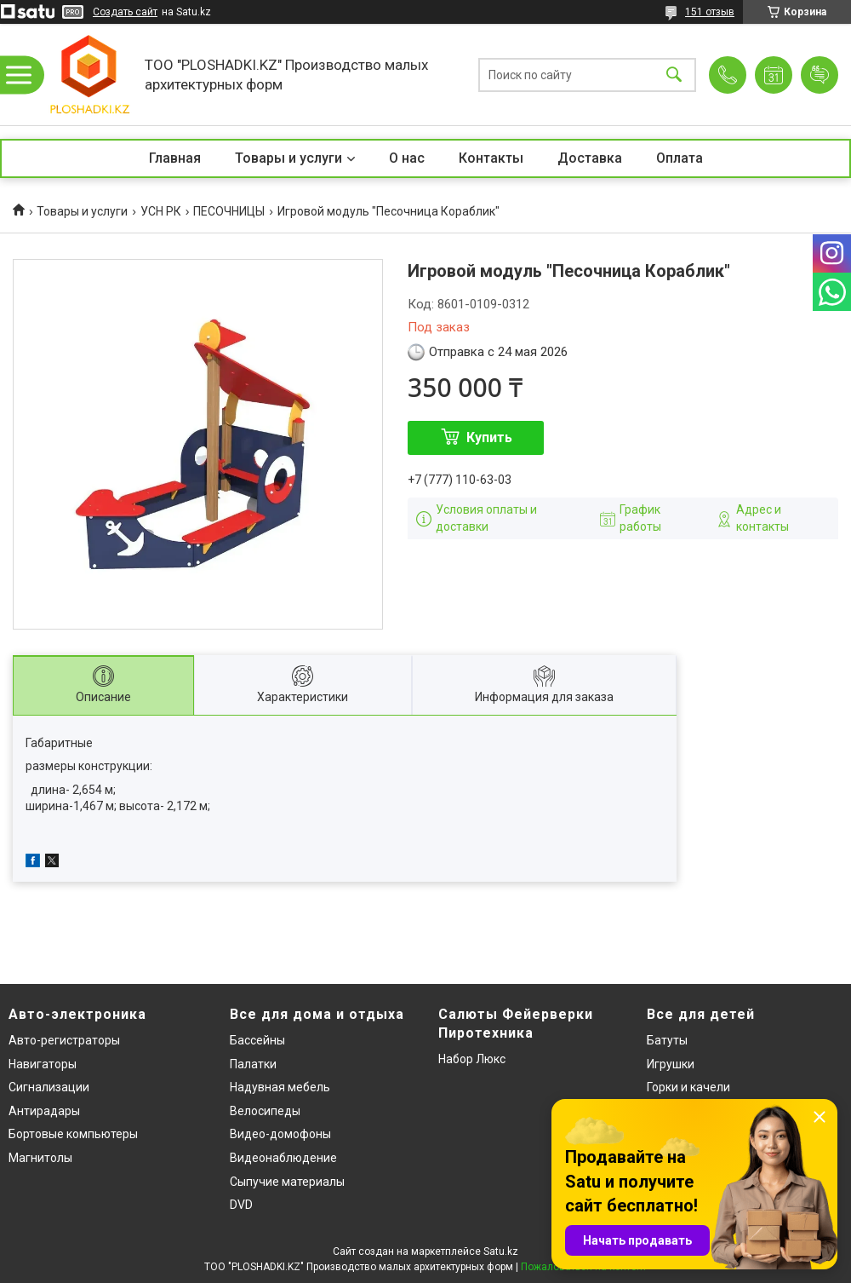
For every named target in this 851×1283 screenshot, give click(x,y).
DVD (241, 1204)
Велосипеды (265, 1111)
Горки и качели (688, 1087)
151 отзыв (709, 12)
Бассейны (257, 1040)
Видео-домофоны (280, 1134)
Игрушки (670, 1064)
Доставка (589, 158)
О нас (407, 158)
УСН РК (160, 211)
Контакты (491, 158)
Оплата (679, 158)
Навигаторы (43, 1064)
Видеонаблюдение (283, 1158)
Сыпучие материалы (287, 1181)
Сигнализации (49, 1087)
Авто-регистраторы (64, 1040)
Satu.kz (500, 1251)
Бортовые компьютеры (73, 1134)
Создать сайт (125, 12)
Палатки (253, 1064)
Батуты (667, 1040)
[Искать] (674, 74)
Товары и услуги (288, 158)
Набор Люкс (471, 1059)
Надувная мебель (280, 1087)
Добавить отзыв (819, 75)
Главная (175, 158)
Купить (489, 437)
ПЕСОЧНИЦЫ (229, 211)
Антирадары (44, 1111)
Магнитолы (40, 1158)
